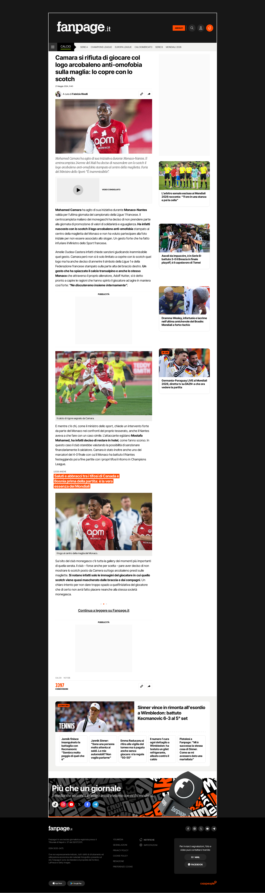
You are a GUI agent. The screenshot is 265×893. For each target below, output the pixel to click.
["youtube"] (75, 805)
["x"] (84, 805)
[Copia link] (142, 94)
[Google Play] (76, 883)
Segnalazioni (120, 845)
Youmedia (118, 839)
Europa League (123, 47)
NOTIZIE (67, 678)
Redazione (118, 861)
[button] (149, 94)
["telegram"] (103, 805)
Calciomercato (143, 47)
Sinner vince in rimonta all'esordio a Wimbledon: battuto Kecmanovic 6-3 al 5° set (171, 713)
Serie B (159, 47)
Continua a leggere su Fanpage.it (103, 610)
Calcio (66, 46)
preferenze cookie (123, 866)
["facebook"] (94, 805)
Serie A (84, 47)
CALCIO (58, 678)
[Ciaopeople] (208, 884)
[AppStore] (57, 883)
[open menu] (53, 47)
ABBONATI (179, 28)
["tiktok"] (56, 805)
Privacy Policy (120, 850)
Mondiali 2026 (173, 47)
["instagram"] (65, 805)
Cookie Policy (120, 855)
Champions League (101, 47)
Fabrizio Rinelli (80, 93)
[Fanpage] (60, 828)
